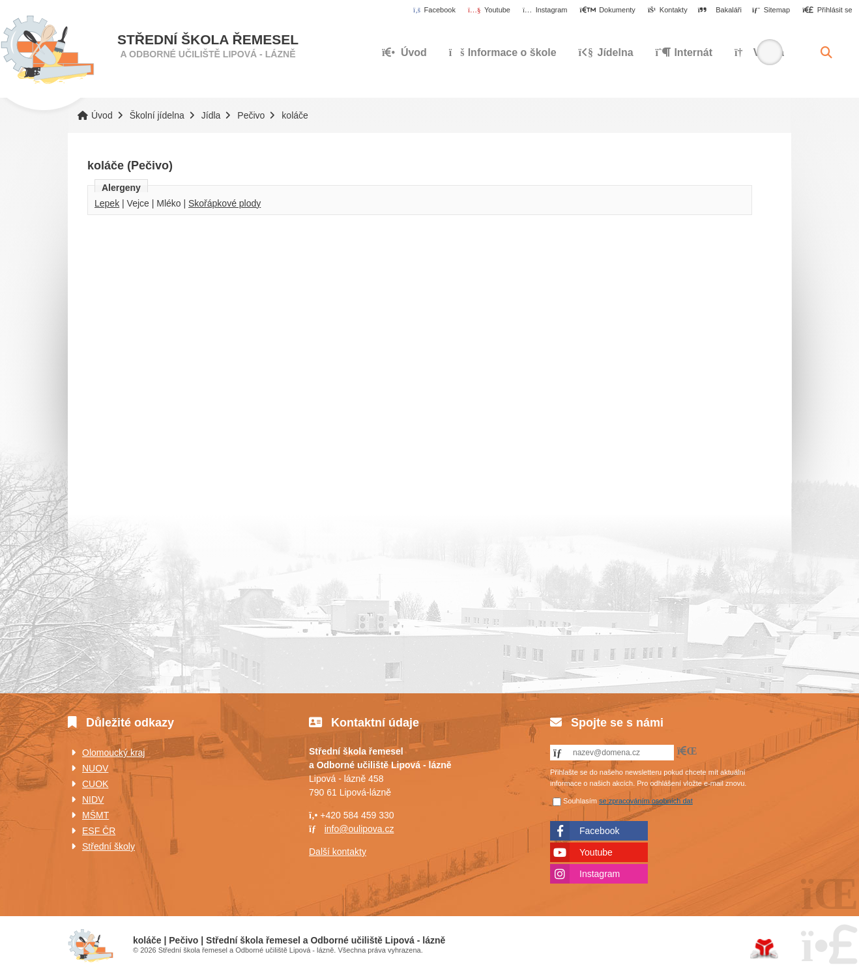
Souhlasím (580, 801)
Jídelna (606, 52)
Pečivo (251, 115)
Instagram (599, 874)
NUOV (95, 768)
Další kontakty (337, 851)
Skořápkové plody (224, 203)
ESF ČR (98, 831)
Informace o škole (503, 52)
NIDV (93, 799)
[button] (827, 10)
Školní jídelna (157, 115)
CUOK (95, 784)
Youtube (596, 852)
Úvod (47, 50)
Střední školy (108, 846)
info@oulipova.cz (359, 829)
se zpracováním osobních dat (646, 801)
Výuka (759, 52)
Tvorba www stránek (764, 948)
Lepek (107, 203)
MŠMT (95, 815)
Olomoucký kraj (113, 752)
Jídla (211, 115)
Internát (684, 52)
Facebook (599, 831)
